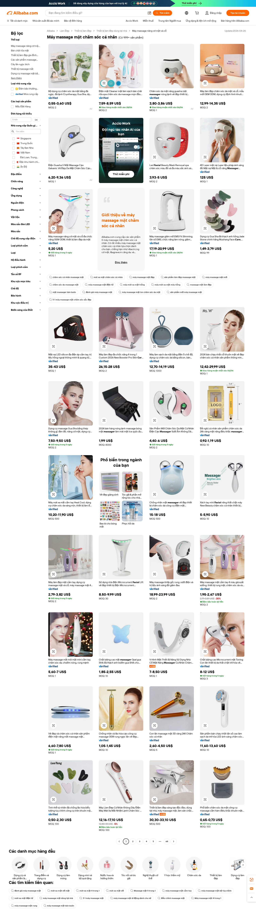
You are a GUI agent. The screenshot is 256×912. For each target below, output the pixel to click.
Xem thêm (16, 78)
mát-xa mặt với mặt (58, 890)
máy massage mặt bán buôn (59, 905)
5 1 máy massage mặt (91, 898)
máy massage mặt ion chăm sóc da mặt (139, 292)
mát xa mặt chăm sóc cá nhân (106, 277)
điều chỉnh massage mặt (171, 898)
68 (167, 841)
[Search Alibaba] (97, 13)
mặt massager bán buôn (62, 292)
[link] (251, 879)
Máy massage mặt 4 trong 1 (206, 898)
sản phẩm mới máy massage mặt (184, 292)
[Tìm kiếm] (162, 13)
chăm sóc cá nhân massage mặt (66, 277)
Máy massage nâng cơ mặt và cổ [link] (149, 30)
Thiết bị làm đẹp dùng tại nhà (112, 30)
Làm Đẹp (64, 30)
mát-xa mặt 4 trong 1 (88, 890)
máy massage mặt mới (214, 277)
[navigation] (26, 436)
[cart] (197, 13)
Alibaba (51, 30)
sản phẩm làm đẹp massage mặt (178, 277)
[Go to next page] (174, 841)
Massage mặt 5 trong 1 (143, 890)
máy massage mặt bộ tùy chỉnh (214, 890)
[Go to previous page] (119, 841)
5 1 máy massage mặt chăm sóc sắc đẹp (70, 299)
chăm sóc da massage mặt (63, 284)
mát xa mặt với (115, 890)
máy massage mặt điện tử (99, 284)
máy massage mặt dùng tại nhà (56, 898)
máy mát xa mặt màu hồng (165, 284)
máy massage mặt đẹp (141, 277)
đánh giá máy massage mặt (97, 292)
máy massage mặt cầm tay (176, 890)
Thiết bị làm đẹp (82, 30)
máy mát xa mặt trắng (132, 284)
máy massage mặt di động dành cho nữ (130, 898)
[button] (149, 13)
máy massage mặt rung (24, 905)
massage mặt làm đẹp (199, 284)
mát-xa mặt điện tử (22, 898)
